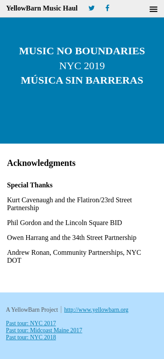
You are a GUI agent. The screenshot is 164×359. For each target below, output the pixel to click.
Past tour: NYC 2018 (31, 337)
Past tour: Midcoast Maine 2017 (44, 330)
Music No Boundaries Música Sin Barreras (82, 65)
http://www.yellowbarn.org (96, 309)
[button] (153, 10)
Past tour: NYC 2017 (31, 323)
